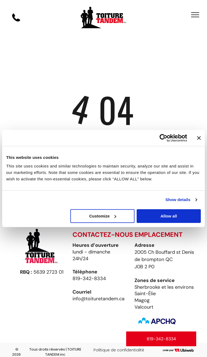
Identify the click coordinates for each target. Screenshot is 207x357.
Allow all (168, 216)
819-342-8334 (89, 278)
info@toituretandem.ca (99, 298)
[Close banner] (199, 138)
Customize (102, 216)
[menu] (195, 15)
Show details (178, 199)
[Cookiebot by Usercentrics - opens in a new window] (163, 138)
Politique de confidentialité (119, 350)
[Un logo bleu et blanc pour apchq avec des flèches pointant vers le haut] (157, 321)
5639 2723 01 (48, 272)
